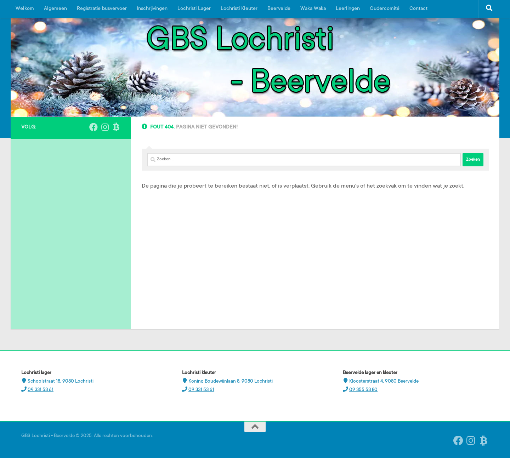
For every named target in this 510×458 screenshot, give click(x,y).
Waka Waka (313, 9)
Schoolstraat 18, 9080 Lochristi (60, 381)
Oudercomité (385, 9)
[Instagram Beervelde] (105, 127)
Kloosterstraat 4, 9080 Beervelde (383, 381)
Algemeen (55, 9)
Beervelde (278, 9)
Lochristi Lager (194, 9)
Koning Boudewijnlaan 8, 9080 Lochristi (230, 381)
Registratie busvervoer (102, 9)
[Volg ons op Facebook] (93, 127)
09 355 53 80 (363, 390)
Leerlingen (348, 9)
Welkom (25, 9)
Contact (418, 9)
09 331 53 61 (40, 390)
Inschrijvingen (152, 9)
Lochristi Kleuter (239, 9)
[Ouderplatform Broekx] (116, 127)
